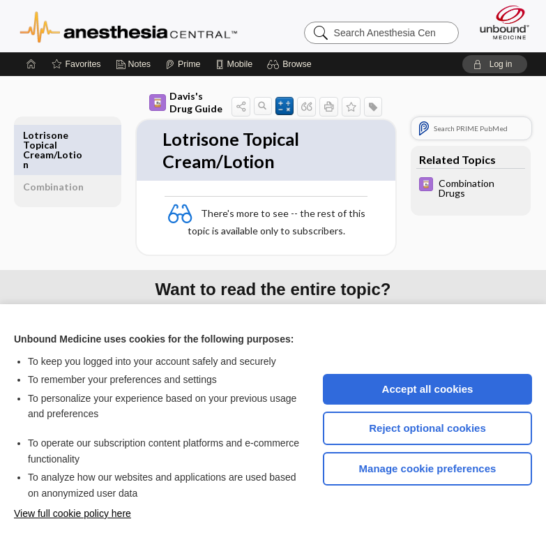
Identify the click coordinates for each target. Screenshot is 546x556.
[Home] (31, 64)
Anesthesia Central (128, 26)
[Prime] (182, 64)
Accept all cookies (427, 389)
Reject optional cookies (427, 428)
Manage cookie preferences (427, 468)
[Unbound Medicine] (500, 22)
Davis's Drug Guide (185, 102)
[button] (291, 64)
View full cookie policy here (72, 513)
